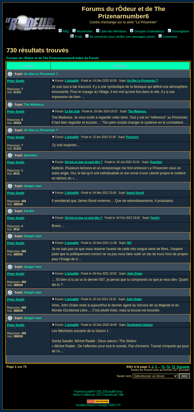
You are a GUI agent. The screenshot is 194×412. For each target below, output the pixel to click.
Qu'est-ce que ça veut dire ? (83, 162)
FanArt (29, 211)
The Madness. (34, 104)
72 (168, 366)
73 (173, 366)
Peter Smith (15, 81)
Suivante (183, 366)
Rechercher (82, 31)
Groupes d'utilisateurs (147, 31)
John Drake (134, 273)
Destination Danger (140, 324)
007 (129, 242)
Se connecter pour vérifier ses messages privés (120, 36)
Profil (76, 36)
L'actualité (72, 80)
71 (163, 366)
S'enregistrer (178, 31)
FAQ (63, 31)
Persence (132, 137)
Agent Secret (135, 192)
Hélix (121, 394)
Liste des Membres (111, 31)
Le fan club (72, 111)
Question (31, 155)
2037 (98, 394)
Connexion (168, 36)
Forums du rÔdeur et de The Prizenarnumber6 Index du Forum (52, 58)
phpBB (89, 391)
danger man (33, 186)
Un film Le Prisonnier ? (41, 73)
